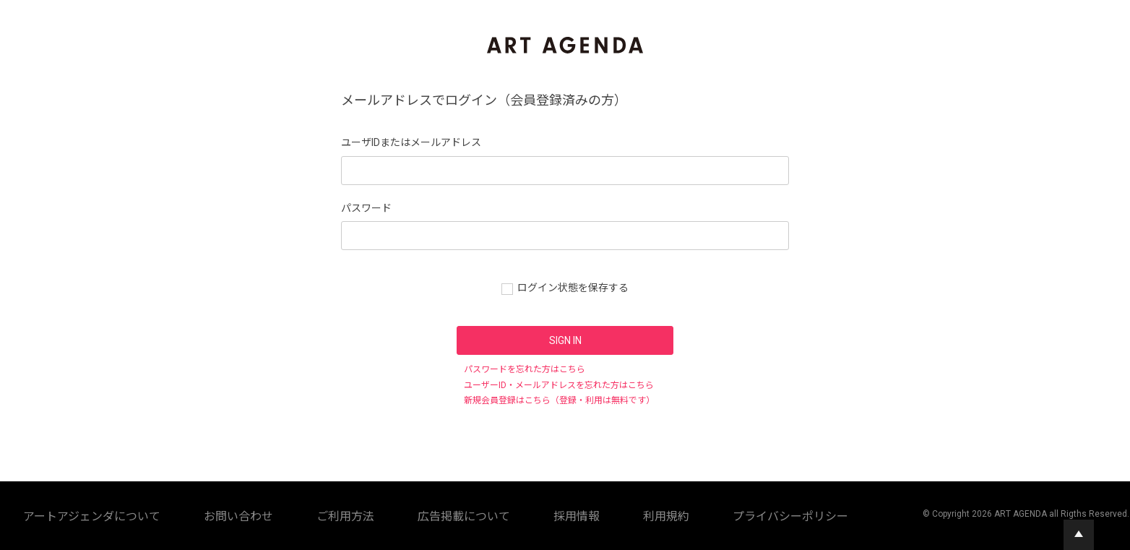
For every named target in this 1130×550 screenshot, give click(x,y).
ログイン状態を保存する (573, 287)
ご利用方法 (385, 514)
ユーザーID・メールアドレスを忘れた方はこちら (559, 385)
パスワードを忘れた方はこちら (524, 369)
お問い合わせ (324, 514)
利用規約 (572, 514)
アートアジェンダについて (231, 514)
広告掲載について (456, 514)
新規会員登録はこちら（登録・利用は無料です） (559, 400)
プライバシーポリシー (647, 514)
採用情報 (523, 514)
